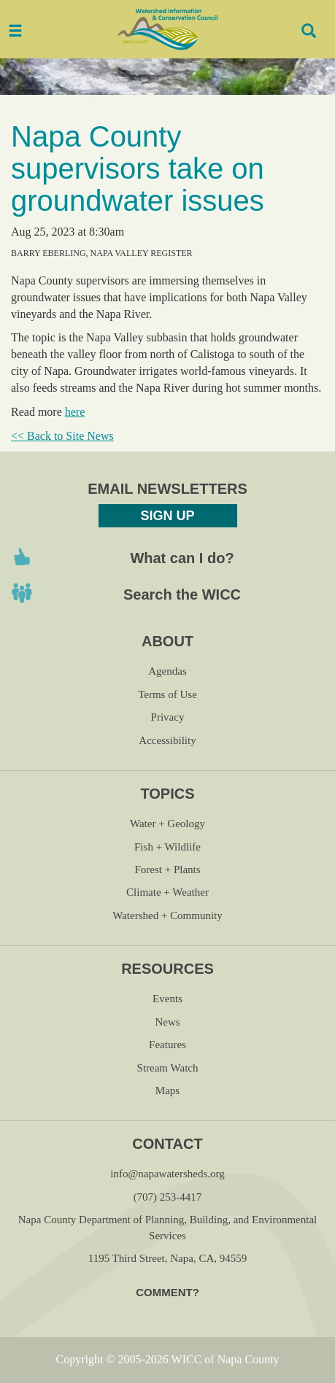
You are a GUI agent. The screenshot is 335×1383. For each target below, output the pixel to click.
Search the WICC (182, 594)
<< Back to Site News (62, 436)
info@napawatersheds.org (167, 1173)
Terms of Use (167, 694)
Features (167, 1044)
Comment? (167, 1292)
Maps (167, 1090)
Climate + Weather (167, 892)
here (75, 412)
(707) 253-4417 (168, 1197)
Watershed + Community (167, 915)
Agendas (167, 671)
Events (167, 998)
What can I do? (182, 558)
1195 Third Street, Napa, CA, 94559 (167, 1258)
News (167, 1022)
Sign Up (167, 515)
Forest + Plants (167, 869)
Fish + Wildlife (167, 847)
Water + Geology (167, 823)
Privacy (168, 717)
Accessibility (167, 740)
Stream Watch (168, 1068)
